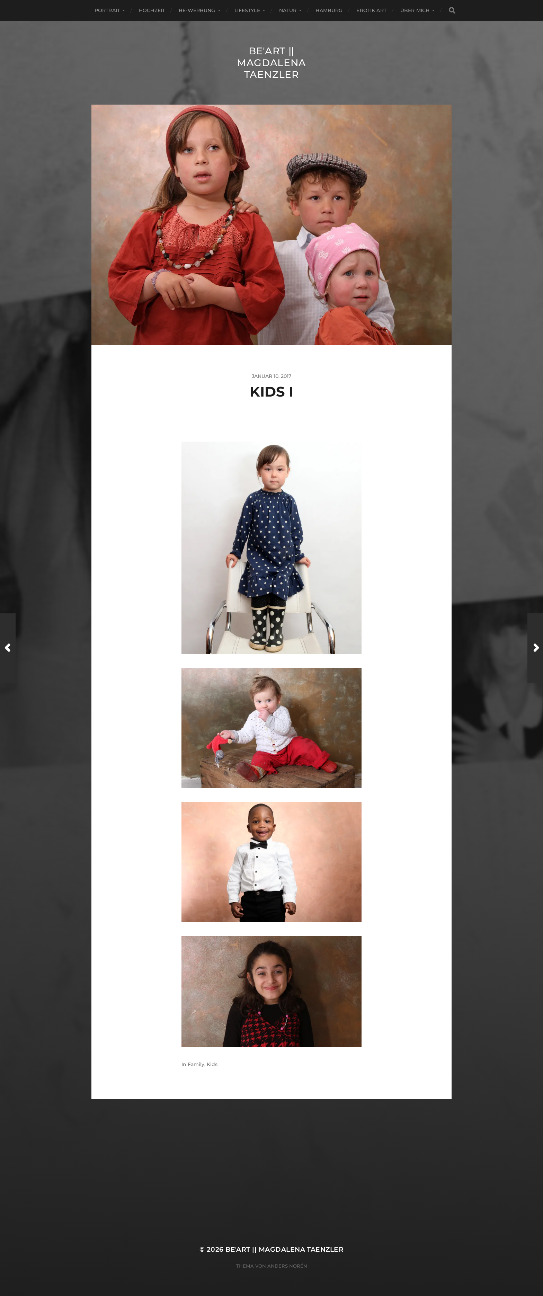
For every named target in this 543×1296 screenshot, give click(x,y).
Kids (212, 1064)
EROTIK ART (371, 10)
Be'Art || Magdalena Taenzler (271, 62)
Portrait (107, 10)
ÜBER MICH (414, 10)
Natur (288, 10)
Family (196, 1064)
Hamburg (328, 10)
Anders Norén (287, 1266)
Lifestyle (247, 10)
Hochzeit (152, 10)
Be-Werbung (197, 10)
